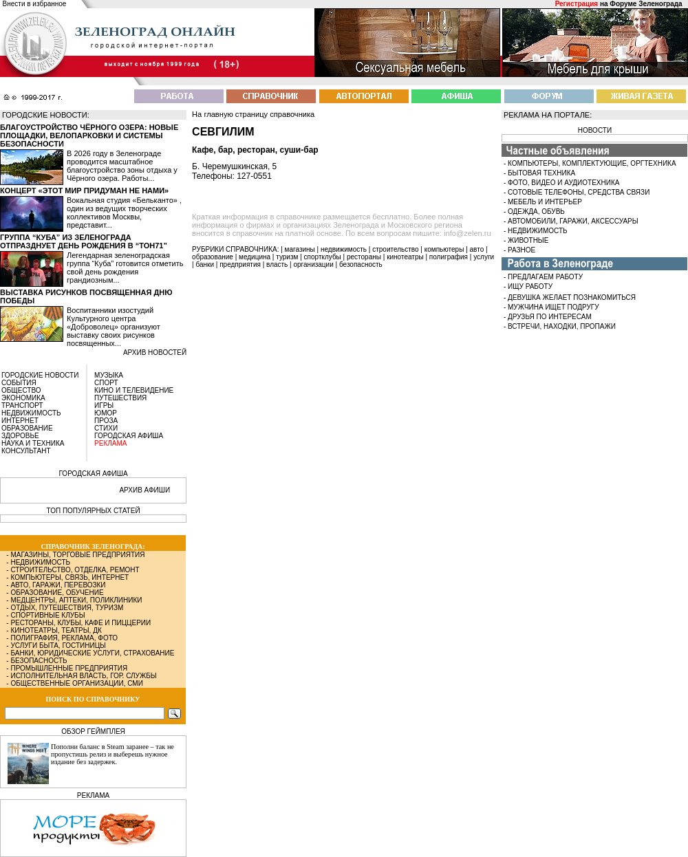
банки (204, 264)
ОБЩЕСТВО (21, 390)
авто (477, 249)
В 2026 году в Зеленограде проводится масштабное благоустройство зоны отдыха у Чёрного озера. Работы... (122, 165)
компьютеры (444, 249)
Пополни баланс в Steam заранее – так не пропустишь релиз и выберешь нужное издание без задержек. (112, 754)
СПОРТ (106, 383)
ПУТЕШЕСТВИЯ (120, 398)
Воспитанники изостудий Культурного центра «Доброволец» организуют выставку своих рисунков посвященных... (113, 326)
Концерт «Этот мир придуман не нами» (84, 190)
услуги (483, 257)
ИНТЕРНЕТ (20, 420)
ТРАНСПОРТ (22, 405)
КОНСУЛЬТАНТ (26, 451)
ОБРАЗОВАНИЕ (27, 428)
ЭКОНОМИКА (23, 398)
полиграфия (448, 257)
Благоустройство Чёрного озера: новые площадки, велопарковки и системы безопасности (89, 135)
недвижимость (344, 249)
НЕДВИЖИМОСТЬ (31, 413)
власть (277, 264)
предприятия (240, 264)
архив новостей (154, 352)
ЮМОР (105, 413)
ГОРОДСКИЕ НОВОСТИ (39, 375)
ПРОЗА (106, 420)
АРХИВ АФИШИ (144, 490)
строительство (395, 249)
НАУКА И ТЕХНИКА (32, 443)
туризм (287, 257)
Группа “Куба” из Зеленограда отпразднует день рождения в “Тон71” (83, 241)
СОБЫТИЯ (18, 383)
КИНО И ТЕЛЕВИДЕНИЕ (133, 390)
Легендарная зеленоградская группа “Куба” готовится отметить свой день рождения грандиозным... (125, 267)
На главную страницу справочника (253, 114)
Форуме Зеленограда (646, 4)
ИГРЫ (104, 405)
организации (314, 264)
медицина (254, 257)
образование (212, 257)
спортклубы (322, 257)
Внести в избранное (35, 4)
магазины (300, 249)
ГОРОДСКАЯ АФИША (128, 436)
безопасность (361, 264)
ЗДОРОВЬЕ (20, 436)
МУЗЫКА (108, 375)
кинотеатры (405, 257)
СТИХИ (106, 428)
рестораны (364, 257)
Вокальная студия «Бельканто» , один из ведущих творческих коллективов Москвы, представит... (124, 212)
